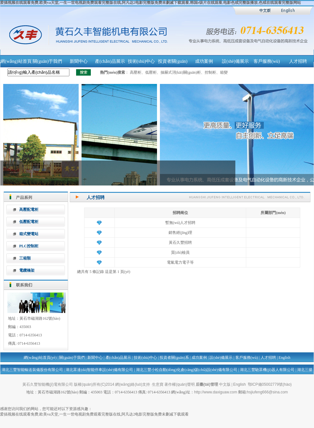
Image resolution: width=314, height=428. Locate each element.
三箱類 (25, 258)
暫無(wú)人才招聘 (180, 222)
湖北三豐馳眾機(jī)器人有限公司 (267, 369)
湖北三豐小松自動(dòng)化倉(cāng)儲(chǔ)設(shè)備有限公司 (186, 369)
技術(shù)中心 (141, 61)
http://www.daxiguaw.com (215, 392)
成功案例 (204, 61)
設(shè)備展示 (235, 61)
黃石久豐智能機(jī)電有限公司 (47, 384)
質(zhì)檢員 (180, 252)
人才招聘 (298, 61)
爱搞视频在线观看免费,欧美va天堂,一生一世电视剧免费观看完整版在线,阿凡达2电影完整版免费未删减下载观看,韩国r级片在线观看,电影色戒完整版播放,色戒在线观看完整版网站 (150, 2)
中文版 (225, 384)
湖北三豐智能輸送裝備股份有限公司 (32, 369)
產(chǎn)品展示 (110, 61)
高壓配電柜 (28, 209)
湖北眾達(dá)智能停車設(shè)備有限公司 (99, 369)
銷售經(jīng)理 (180, 232)
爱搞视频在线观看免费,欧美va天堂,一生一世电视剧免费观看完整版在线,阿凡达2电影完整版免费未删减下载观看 (94, 414)
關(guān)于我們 (47, 61)
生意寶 (157, 384)
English (284, 357)
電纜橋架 (27, 270)
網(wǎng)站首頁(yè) (40, 357)
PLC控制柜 (28, 246)
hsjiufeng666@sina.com (267, 392)
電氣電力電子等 (180, 262)
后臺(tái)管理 (207, 384)
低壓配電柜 (28, 221)
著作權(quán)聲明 (179, 384)
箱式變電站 (28, 234)
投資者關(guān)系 (174, 357)
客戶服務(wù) (267, 61)
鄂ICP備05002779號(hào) (270, 384)
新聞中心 (79, 61)
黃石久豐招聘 (180, 242)
